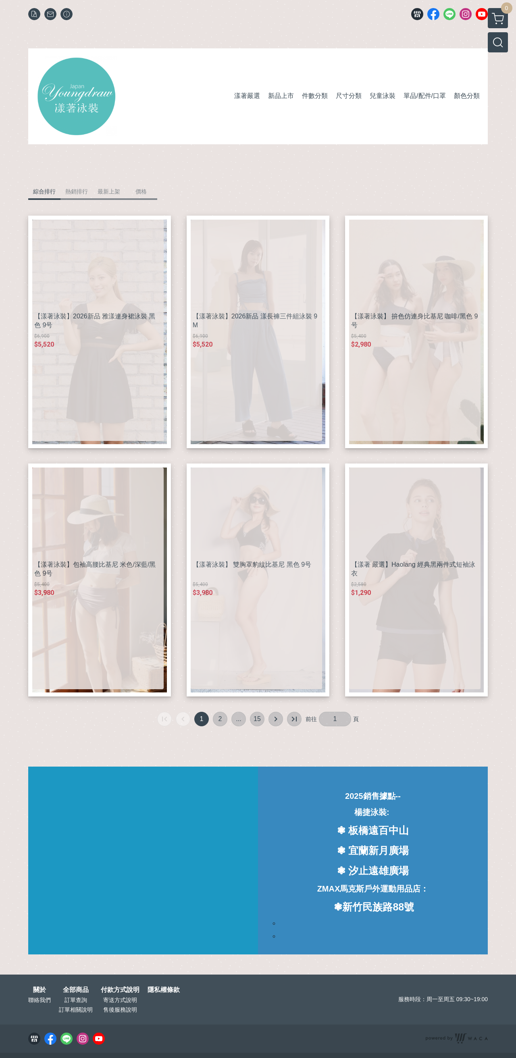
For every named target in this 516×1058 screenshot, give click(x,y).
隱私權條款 (164, 990)
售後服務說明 (120, 1009)
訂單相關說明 (76, 1009)
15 (257, 718)
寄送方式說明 (120, 1000)
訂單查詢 (75, 1000)
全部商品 (76, 990)
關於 (39, 990)
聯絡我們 (39, 1000)
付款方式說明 (120, 990)
